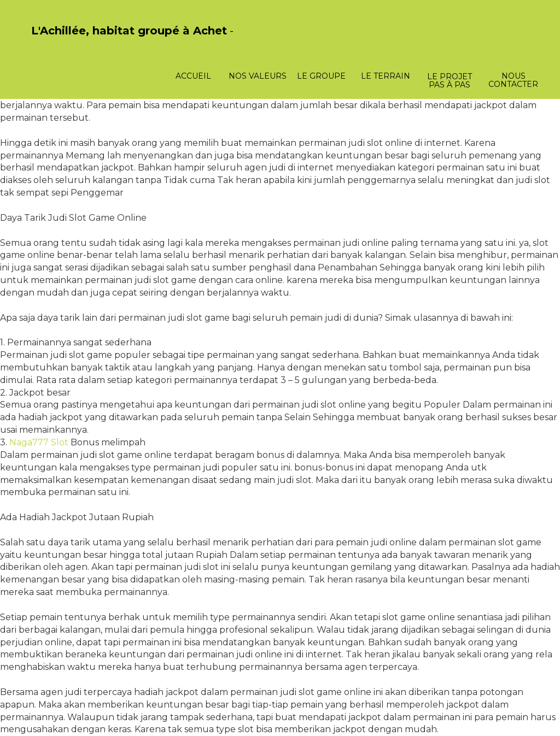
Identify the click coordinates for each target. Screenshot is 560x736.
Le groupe (321, 76)
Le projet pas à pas (449, 81)
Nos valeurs (258, 76)
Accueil (193, 76)
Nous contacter (513, 80)
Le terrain (385, 76)
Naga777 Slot (38, 442)
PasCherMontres (59, 42)
